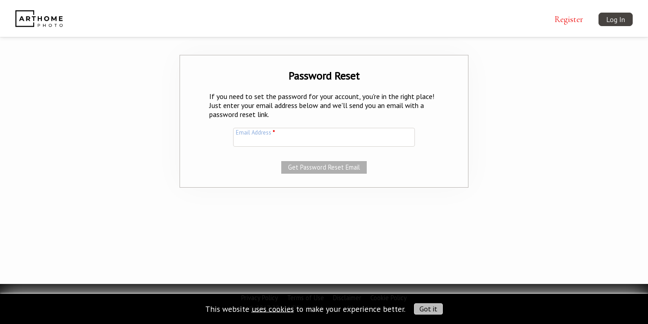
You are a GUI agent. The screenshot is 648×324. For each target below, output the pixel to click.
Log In (615, 19)
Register (568, 19)
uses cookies (273, 308)
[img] (38, 13)
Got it (428, 308)
